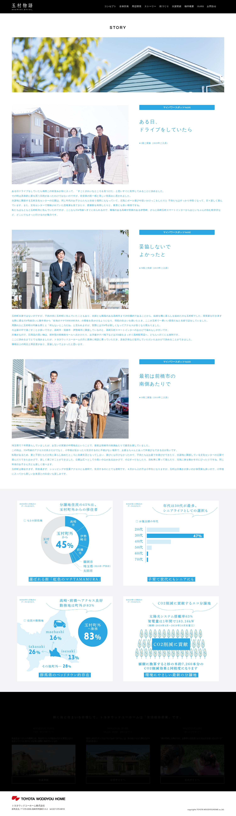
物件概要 (189, 6)
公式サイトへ (117, 780)
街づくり (164, 6)
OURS (200, 6)
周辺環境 (136, 6)
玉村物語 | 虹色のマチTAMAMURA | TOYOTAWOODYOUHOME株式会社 (22, 6)
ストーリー (150, 6)
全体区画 (124, 6)
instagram (221, 6)
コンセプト (110, 6)
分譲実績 (176, 6)
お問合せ (211, 6)
